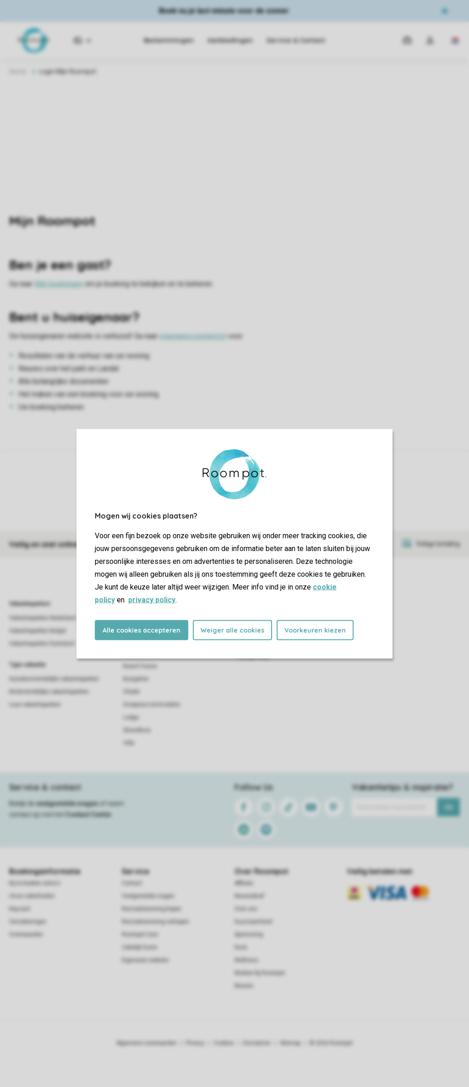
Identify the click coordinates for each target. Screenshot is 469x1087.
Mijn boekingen (58, 283)
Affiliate (243, 883)
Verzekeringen (27, 921)
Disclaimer (257, 1043)
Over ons (245, 909)
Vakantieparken (29, 604)
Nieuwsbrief (249, 896)
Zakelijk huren (140, 947)
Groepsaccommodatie (151, 704)
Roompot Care (140, 934)
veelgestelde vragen (67, 803)
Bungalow (135, 679)
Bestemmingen (169, 40)
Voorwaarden (26, 934)
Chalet (131, 691)
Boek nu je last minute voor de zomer (224, 10)
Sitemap (290, 1043)
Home (18, 71)
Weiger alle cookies (232, 630)
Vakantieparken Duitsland (41, 643)
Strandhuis (137, 730)
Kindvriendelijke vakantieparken (49, 691)
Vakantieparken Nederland (42, 618)
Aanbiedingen (230, 40)
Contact (132, 883)
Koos (240, 947)
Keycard (19, 909)
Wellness (246, 960)
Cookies (223, 1043)
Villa (128, 743)
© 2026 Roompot (331, 1043)
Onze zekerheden (32, 896)
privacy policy (151, 599)
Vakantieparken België (37, 631)
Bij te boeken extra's (34, 883)
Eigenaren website (145, 960)
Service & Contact (296, 40)
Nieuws (243, 986)
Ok (448, 807)
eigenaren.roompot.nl (192, 336)
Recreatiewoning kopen (151, 909)
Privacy (195, 1043)
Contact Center (88, 814)
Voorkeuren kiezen (315, 630)
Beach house (140, 666)
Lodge (131, 717)
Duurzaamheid (253, 921)
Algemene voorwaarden (146, 1043)
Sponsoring (248, 934)
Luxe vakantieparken (35, 704)
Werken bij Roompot (259, 973)
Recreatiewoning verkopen (155, 921)
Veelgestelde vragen (148, 896)
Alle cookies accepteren (141, 630)
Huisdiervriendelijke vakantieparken (54, 679)
